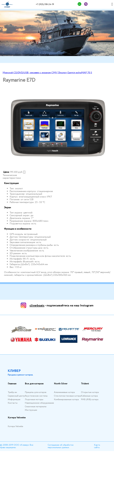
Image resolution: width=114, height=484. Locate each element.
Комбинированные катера (66, 399)
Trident (85, 383)
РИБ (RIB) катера (89, 399)
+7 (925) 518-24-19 (45, 4)
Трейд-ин (12, 392)
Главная (12, 383)
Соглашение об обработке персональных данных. (61, 446)
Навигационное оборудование (39, 403)
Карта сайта (97, 446)
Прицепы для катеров (35, 392)
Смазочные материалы (35, 406)
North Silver (60, 383)
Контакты (12, 403)
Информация (14, 399)
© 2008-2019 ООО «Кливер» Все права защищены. (16, 446)
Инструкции (31, 410)
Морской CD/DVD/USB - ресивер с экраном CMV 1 (31, 72)
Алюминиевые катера (64, 392)
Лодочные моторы (34, 399)
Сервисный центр (16, 395)
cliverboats (37, 305)
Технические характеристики (12, 177)
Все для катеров (34, 383)
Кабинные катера (89, 395)
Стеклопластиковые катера (67, 395)
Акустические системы (36, 395)
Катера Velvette (17, 417)
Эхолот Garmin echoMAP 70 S (75, 72)
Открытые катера (90, 392)
